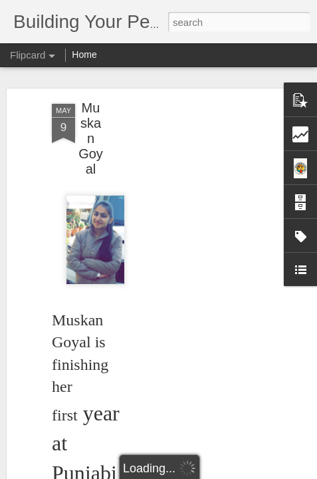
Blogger (200, 472)
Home (84, 54)
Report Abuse (239, 472)
